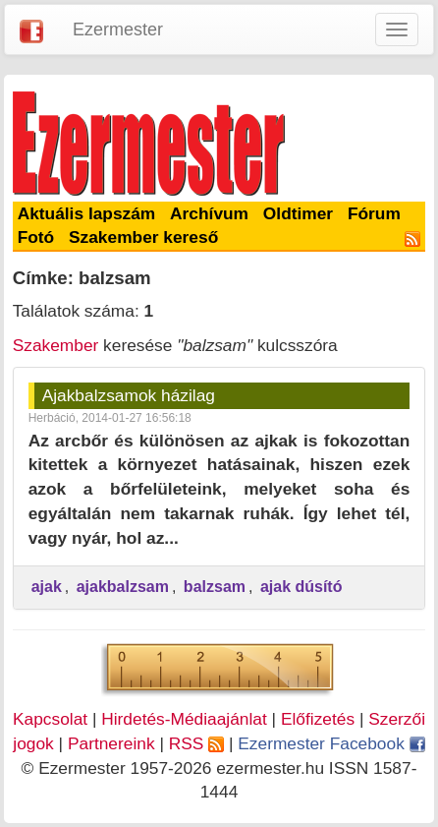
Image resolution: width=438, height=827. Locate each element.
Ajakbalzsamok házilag (128, 395)
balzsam (215, 586)
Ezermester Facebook (331, 743)
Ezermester (118, 29)
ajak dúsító (301, 586)
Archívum (209, 213)
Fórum (374, 213)
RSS (196, 743)
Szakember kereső (143, 237)
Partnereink (111, 743)
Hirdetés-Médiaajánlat (184, 719)
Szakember (56, 345)
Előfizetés (318, 719)
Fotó (36, 237)
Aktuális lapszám (87, 213)
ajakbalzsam (123, 586)
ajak (46, 586)
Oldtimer (298, 213)
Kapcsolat (50, 719)
